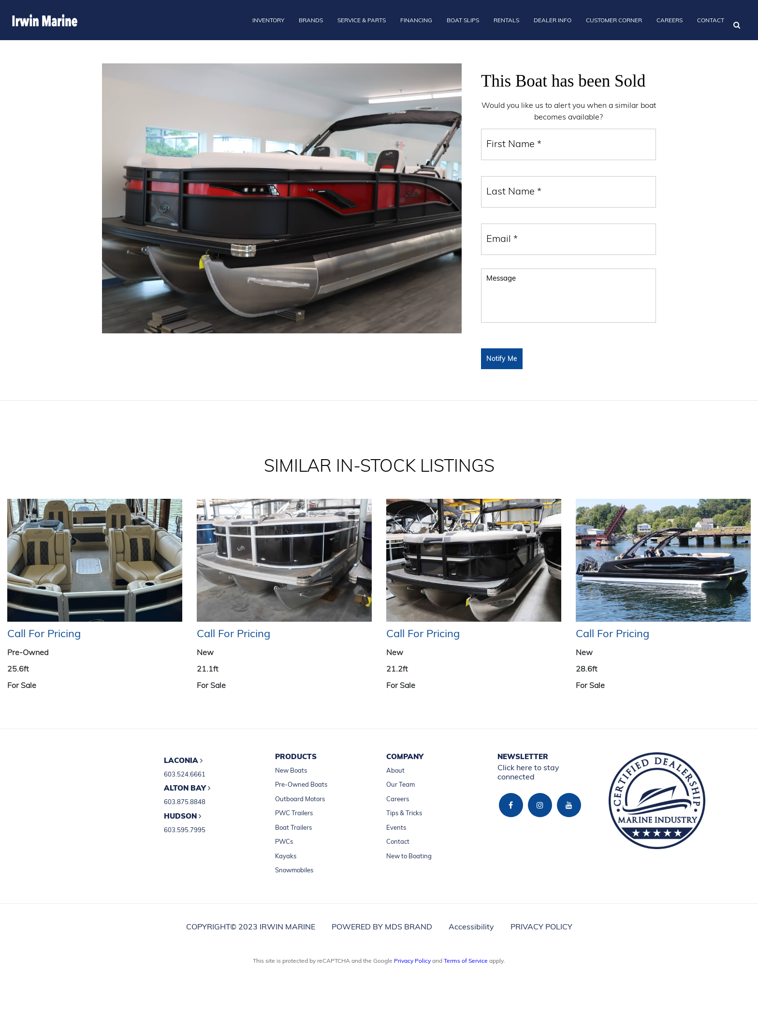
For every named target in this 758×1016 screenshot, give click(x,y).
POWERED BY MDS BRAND (382, 926)
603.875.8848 (184, 802)
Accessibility (471, 926)
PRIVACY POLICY (541, 926)
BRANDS (311, 20)
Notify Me (501, 358)
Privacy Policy (412, 960)
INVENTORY (268, 20)
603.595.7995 (184, 830)
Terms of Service (466, 960)
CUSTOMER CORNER (614, 20)
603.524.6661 (184, 774)
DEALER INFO (552, 20)
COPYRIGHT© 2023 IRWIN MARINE (250, 926)
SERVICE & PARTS (361, 20)
